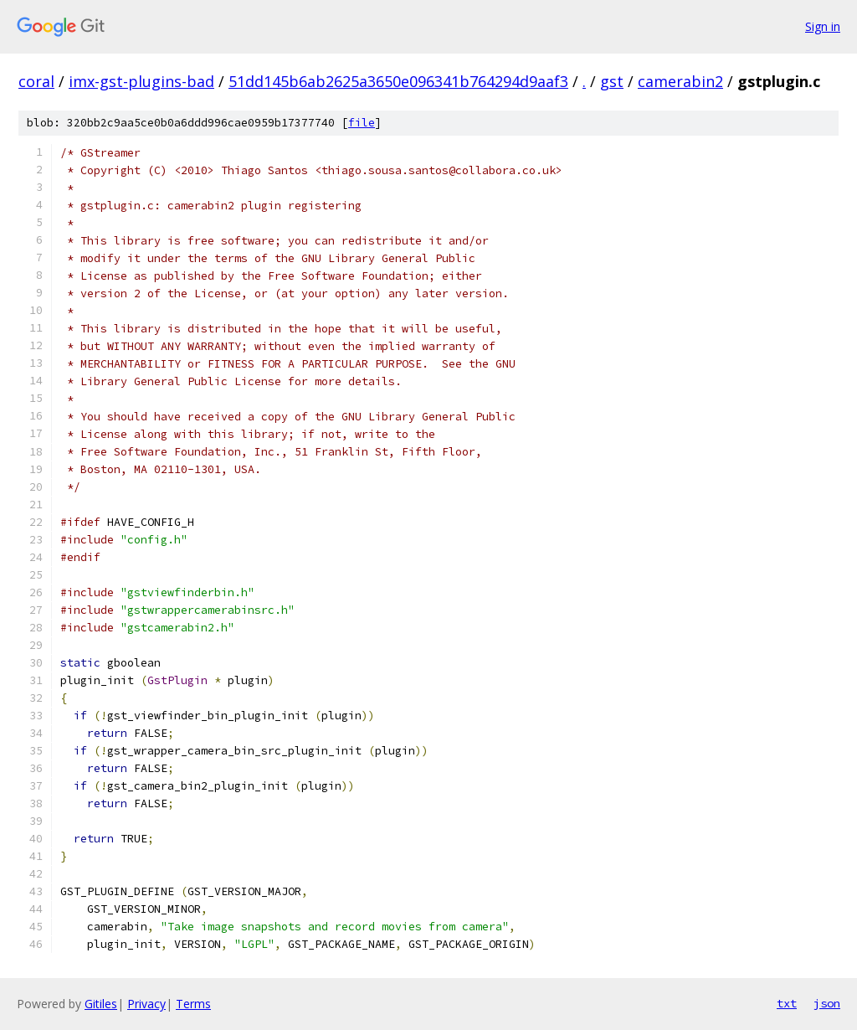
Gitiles (101, 1004)
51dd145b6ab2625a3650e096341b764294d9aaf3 (398, 81)
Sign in (822, 26)
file (361, 123)
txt (787, 1003)
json (826, 1003)
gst (612, 81)
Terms (193, 1004)
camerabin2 (680, 81)
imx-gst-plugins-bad (141, 81)
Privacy (146, 1004)
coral (36, 81)
